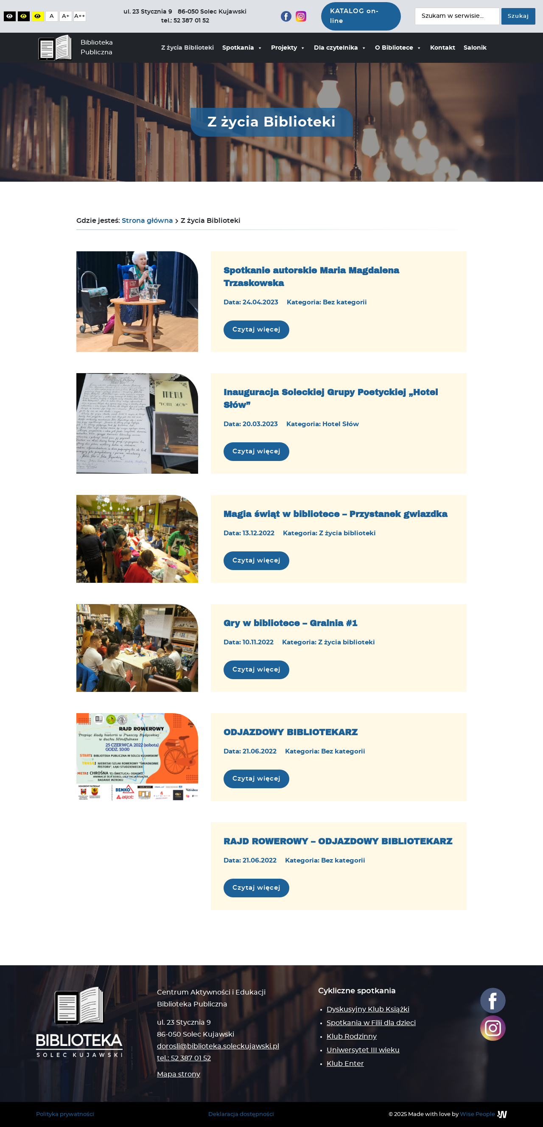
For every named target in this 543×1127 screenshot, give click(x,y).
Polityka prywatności (65, 1114)
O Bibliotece (398, 48)
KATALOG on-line (354, 16)
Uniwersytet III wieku (363, 1050)
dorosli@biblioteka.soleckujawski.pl (218, 1046)
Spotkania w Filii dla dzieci (371, 1023)
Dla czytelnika (340, 48)
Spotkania (242, 48)
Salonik (475, 48)
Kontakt (442, 48)
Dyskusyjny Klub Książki (368, 1009)
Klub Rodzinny (352, 1036)
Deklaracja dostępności (241, 1114)
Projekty (288, 48)
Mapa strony (178, 1074)
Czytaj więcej (260, 329)
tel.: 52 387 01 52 (184, 1058)
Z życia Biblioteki (187, 48)
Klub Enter (345, 1063)
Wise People (477, 1114)
